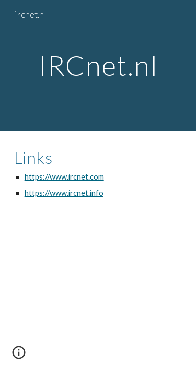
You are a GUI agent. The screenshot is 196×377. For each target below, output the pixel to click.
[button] (18, 356)
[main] (98, 65)
